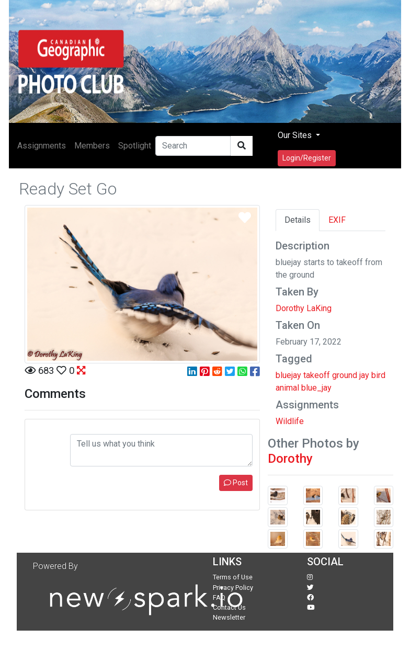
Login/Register (306, 158)
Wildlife (290, 421)
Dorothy (290, 458)
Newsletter (229, 617)
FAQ (219, 597)
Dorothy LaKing (304, 308)
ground (344, 375)
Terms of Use (233, 577)
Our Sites (296, 135)
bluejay (288, 375)
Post (236, 482)
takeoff (316, 375)
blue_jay (316, 388)
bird (378, 375)
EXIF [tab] (337, 220)
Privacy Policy (233, 587)
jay (364, 375)
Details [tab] (297, 220)
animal (287, 388)
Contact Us (229, 607)
